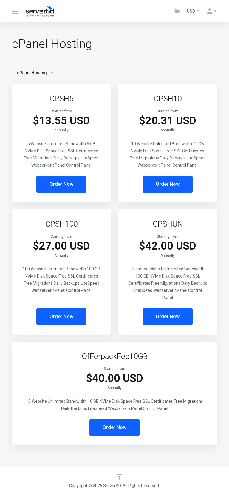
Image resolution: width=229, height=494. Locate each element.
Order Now (61, 184)
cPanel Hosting (35, 72)
